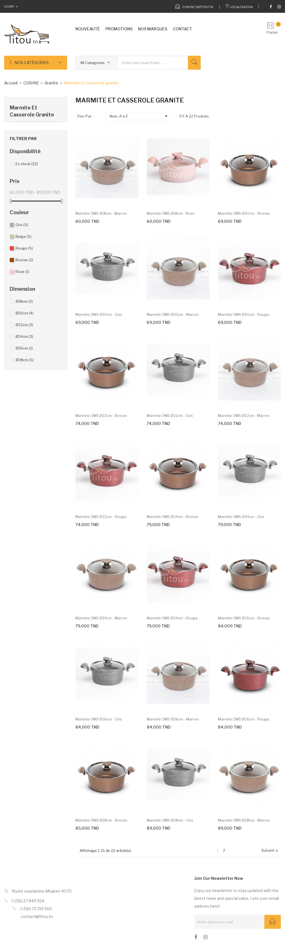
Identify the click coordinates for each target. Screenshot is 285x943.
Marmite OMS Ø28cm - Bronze (101, 820)
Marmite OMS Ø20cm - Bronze (244, 213)
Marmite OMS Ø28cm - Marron (244, 820)
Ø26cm (24, 348)
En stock (27, 164)
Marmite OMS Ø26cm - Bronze (244, 618)
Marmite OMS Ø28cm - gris (170, 820)
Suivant (270, 850)
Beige (23, 236)
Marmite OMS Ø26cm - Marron (173, 719)
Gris (22, 225)
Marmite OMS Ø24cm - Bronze (172, 517)
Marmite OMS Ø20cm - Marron (173, 314)
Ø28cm (25, 360)
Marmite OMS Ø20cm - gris (98, 314)
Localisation (239, 7)
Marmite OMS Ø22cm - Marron (244, 415)
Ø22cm (24, 325)
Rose (22, 271)
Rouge (24, 248)
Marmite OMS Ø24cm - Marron (101, 618)
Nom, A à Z (139, 116)
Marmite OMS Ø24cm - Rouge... (173, 618)
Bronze (24, 260)
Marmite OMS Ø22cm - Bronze (101, 415)
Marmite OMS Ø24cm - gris (241, 517)
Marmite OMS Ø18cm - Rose (171, 213)
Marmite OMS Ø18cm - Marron (101, 213)
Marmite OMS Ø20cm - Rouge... (245, 314)
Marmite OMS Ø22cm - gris (170, 415)
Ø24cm (24, 336)
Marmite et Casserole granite (32, 111)
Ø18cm (24, 301)
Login (9, 6)
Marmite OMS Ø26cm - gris (98, 719)
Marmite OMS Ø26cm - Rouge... (245, 719)
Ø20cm (24, 313)
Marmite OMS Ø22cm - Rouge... (102, 517)
